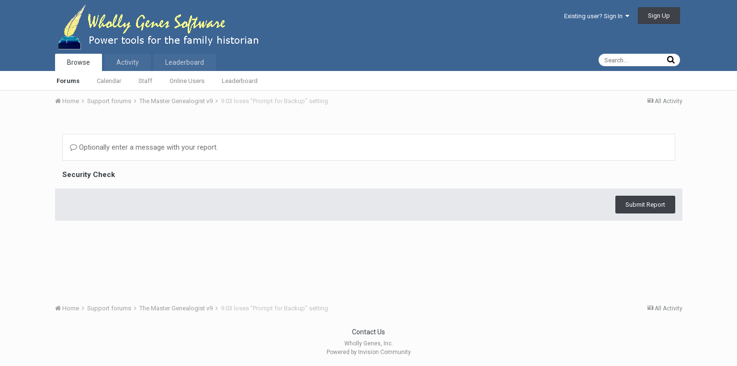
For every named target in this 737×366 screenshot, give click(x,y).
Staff (145, 80)
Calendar (109, 80)
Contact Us (368, 332)
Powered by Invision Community (369, 352)
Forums (68, 80)
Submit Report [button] (645, 204)
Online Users (187, 80)
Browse (78, 62)
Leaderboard (240, 80)
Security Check (88, 174)
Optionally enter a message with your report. (144, 147)
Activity (127, 62)
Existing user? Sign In (596, 16)
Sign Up (659, 15)
